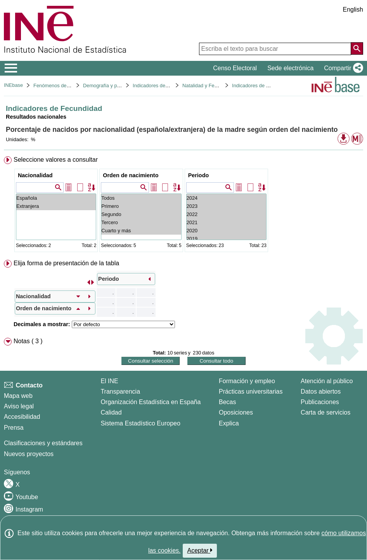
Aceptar (200, 550)
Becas (227, 402)
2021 (226, 222)
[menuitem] (183, 206)
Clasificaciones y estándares (43, 443)
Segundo (141, 214)
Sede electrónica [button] (290, 68)
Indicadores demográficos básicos (170, 85)
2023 (226, 206)
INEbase (13, 85)
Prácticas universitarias (251, 391)
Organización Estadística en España (150, 402)
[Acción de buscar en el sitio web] (357, 48)
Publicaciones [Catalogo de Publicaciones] (320, 402)
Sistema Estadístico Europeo (140, 423)
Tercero (141, 222)
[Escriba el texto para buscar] (275, 49)
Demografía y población (109, 85)
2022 (226, 214)
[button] (342, 68)
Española (56, 198)
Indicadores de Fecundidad (262, 85)
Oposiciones (236, 412)
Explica (229, 423)
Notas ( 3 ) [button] (28, 341)
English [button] (353, 9)
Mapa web (18, 395)
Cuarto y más (141, 230)
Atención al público (327, 381)
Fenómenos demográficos (62, 85)
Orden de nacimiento (130, 175)
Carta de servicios (325, 412)
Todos (141, 198)
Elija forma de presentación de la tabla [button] (66, 263)
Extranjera (56, 206)
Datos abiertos (321, 391)
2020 (226, 230)
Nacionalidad (35, 175)
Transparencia (120, 391)
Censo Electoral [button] (235, 68)
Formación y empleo (247, 381)
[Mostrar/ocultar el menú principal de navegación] (11, 68)
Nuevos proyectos (29, 454)
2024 (226, 198)
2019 (226, 239)
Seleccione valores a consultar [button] (56, 159)
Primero (141, 206)
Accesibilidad (22, 416)
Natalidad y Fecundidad (208, 85)
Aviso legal (19, 406)
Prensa (14, 427)
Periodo (198, 175)
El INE (109, 381)
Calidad (110, 412)
